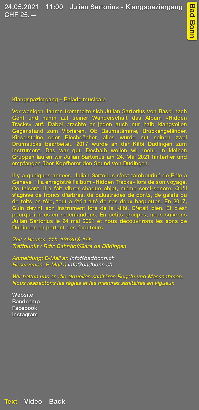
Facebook (24, 308)
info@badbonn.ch (92, 258)
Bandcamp (26, 302)
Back (57, 402)
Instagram (25, 315)
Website (22, 295)
